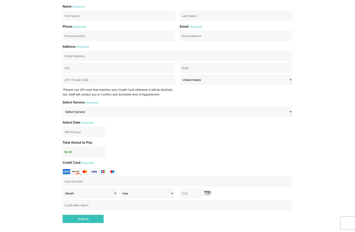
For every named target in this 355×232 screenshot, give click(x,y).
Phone (74, 27)
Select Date (78, 123)
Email (191, 27)
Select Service (80, 103)
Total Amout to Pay (77, 142)
